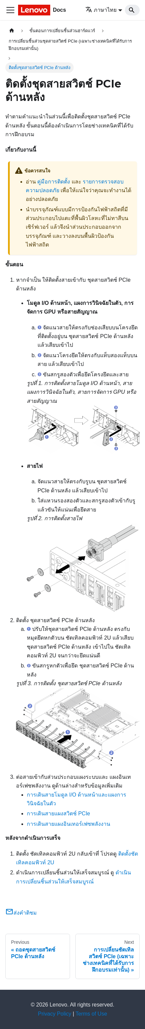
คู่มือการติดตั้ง (53, 181)
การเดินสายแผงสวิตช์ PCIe (58, 813)
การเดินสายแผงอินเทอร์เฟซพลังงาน (68, 824)
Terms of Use (91, 1014)
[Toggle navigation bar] (10, 10)
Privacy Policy (54, 1014)
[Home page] (11, 30)
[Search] (132, 10)
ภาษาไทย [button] (101, 10)
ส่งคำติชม (21, 913)
